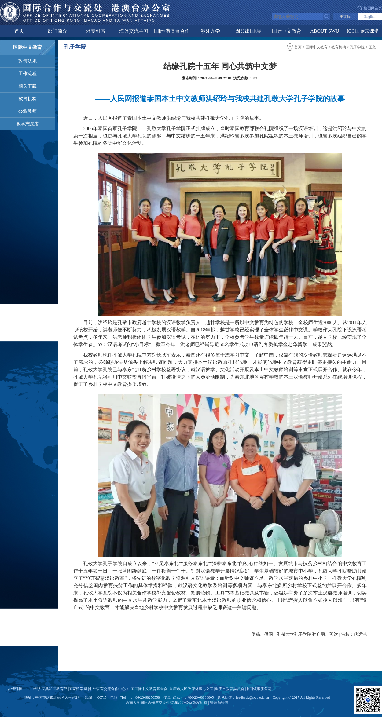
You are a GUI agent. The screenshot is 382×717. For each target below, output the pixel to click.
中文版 (345, 16)
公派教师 (27, 111)
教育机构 (27, 98)
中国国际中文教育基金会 (147, 689)
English (370, 16)
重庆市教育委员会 (229, 689)
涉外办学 (210, 31)
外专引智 (95, 31)
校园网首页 (373, 8)
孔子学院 (357, 47)
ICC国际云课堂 (363, 31)
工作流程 (27, 73)
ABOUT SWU (324, 31)
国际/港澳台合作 (171, 31)
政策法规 (27, 61)
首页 (19, 31)
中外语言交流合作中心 (107, 689)
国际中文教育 (286, 31)
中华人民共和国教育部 (49, 689)
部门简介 (57, 31)
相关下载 (27, 86)
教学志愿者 (27, 123)
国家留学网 (78, 689)
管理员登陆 (219, 703)
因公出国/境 (248, 31)
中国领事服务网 (258, 689)
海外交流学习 (134, 31)
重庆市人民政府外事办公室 (191, 689)
